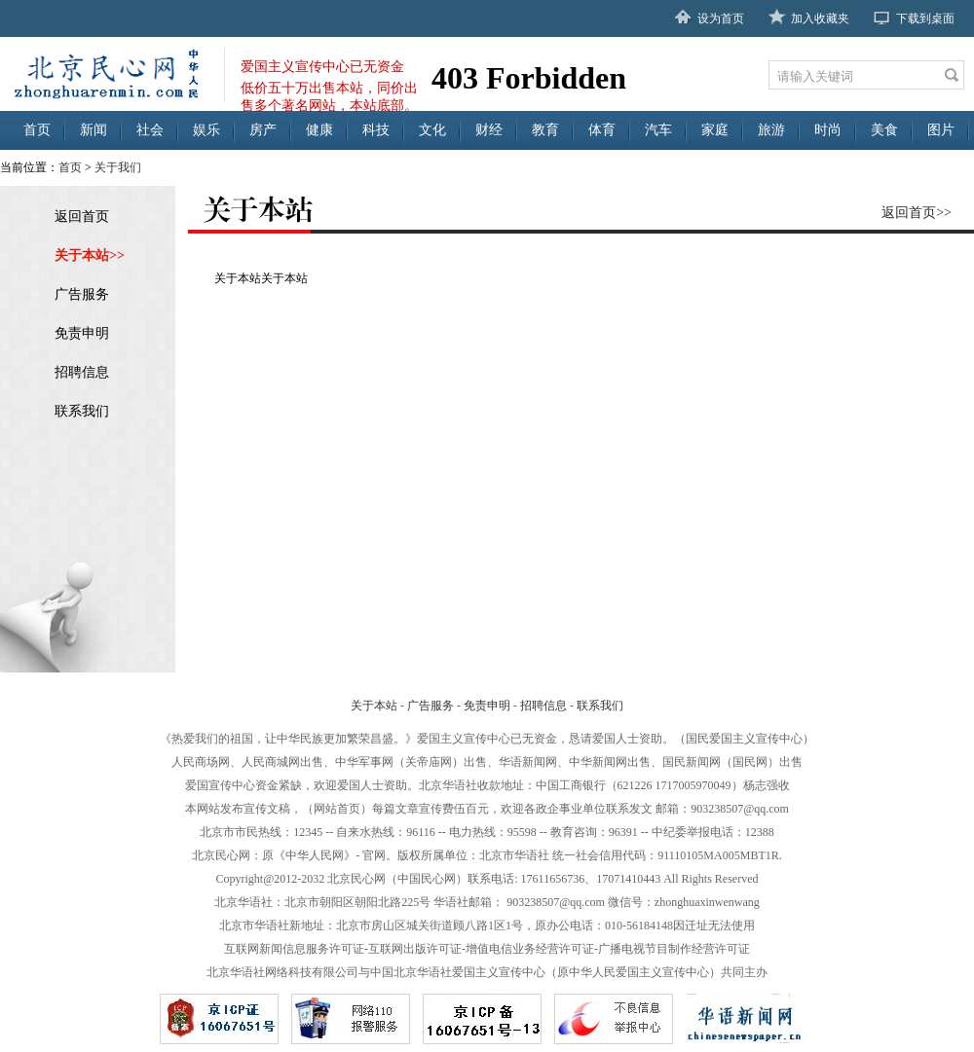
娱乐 (206, 130)
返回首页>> (916, 212)
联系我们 (82, 411)
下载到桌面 (925, 18)
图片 (941, 130)
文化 (432, 130)
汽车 (658, 130)
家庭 (715, 130)
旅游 (771, 130)
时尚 (828, 130)
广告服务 (82, 294)
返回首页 (82, 216)
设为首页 (720, 18)
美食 (884, 130)
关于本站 (374, 705)
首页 (37, 130)
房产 (263, 130)
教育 (545, 130)
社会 (150, 130)
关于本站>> (90, 255)
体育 (602, 130)
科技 (376, 130)
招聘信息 (82, 372)
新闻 (93, 130)
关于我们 (117, 167)
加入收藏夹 (820, 18)
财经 (489, 130)
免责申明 (82, 333)
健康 (319, 130)
